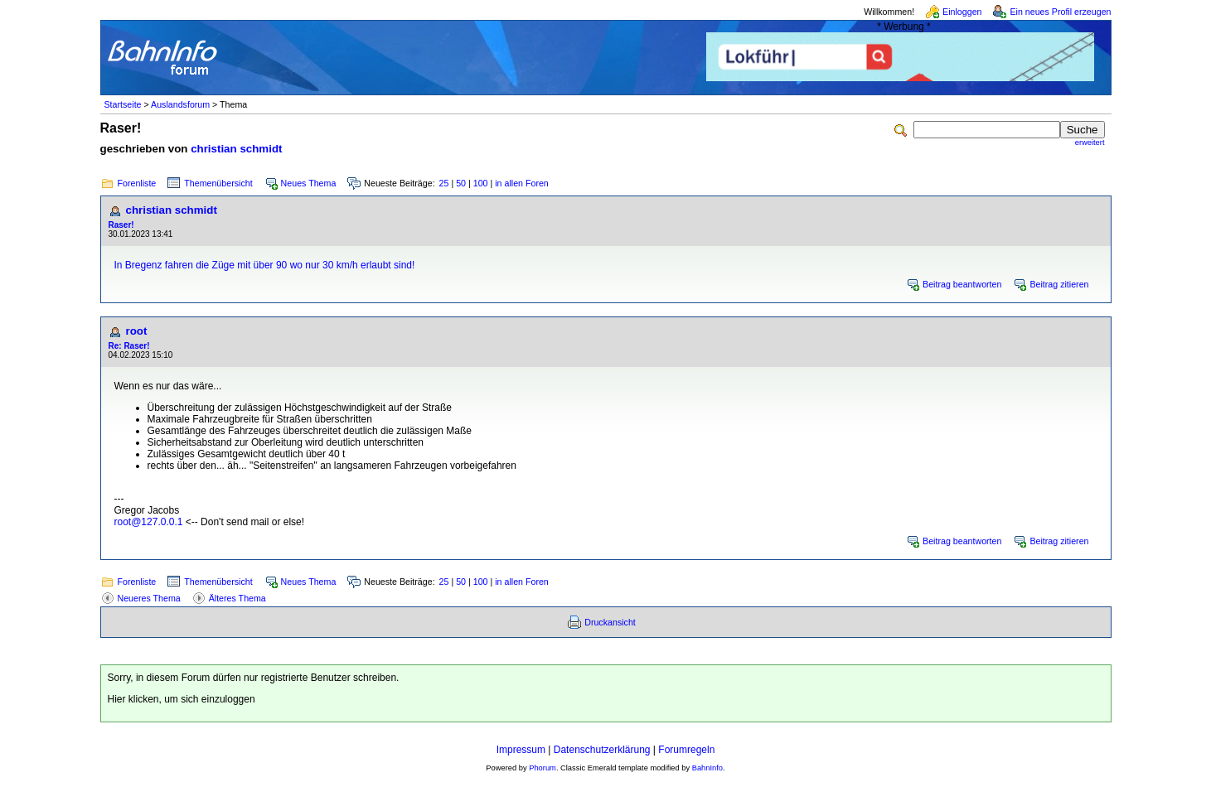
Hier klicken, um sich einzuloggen (181, 699)
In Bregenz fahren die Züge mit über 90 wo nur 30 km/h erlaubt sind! (264, 265)
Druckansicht (610, 622)
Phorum (542, 768)
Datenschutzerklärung (602, 750)
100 (480, 183)
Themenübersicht (218, 183)
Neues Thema (309, 183)
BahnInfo (707, 768)
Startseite (123, 104)
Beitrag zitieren (1058, 284)
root (137, 331)
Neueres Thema (149, 598)
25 (444, 183)
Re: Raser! (129, 345)
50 (461, 183)
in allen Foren (522, 183)
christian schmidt (236, 148)
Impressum (521, 750)
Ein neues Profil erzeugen (1060, 12)
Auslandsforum (180, 104)
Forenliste (137, 183)
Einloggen (961, 12)
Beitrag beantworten (962, 284)
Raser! (121, 224)
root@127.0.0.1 (148, 522)
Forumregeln (686, 750)
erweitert (1090, 142)
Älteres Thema (237, 598)
